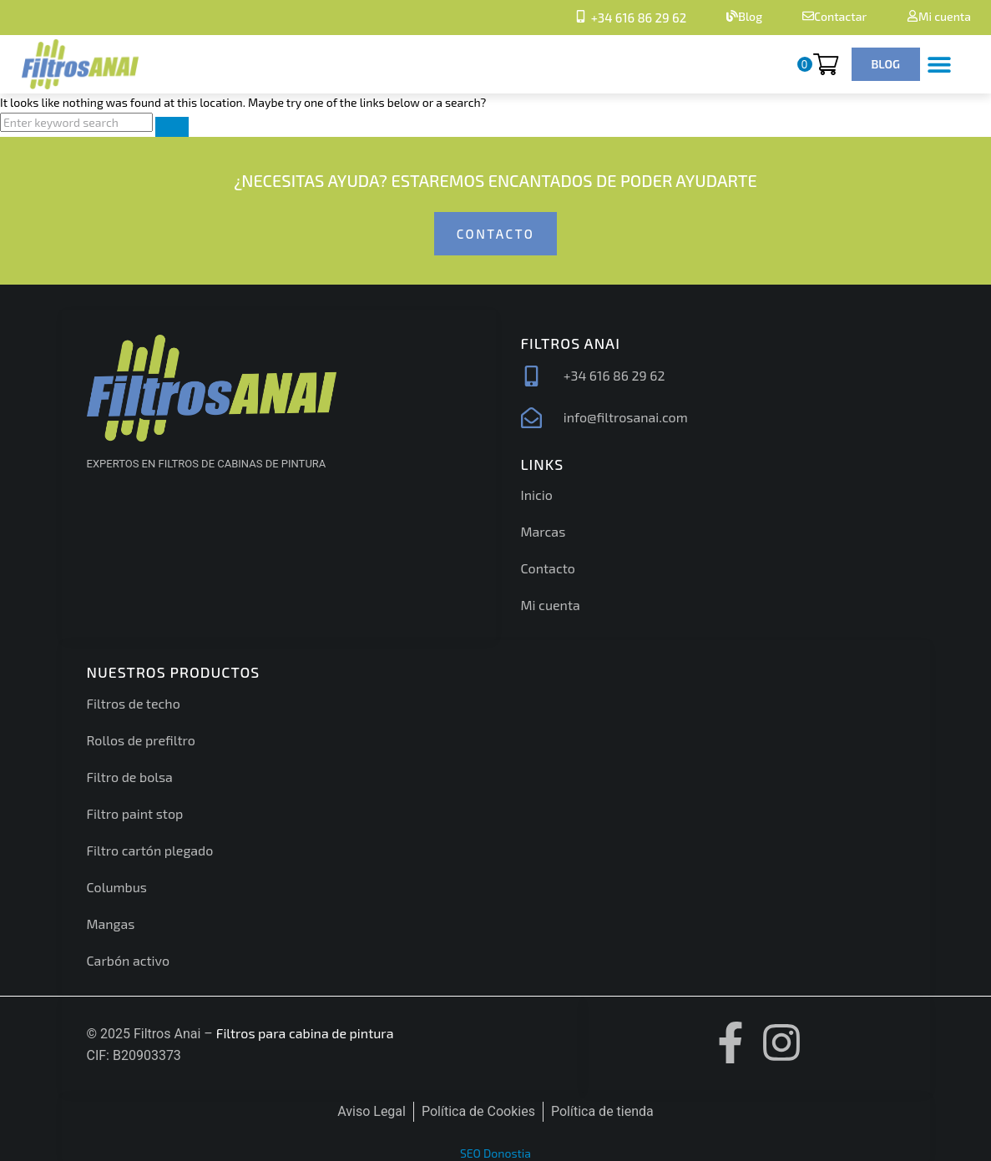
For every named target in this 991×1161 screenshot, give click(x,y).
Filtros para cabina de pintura (305, 1033)
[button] (939, 64)
